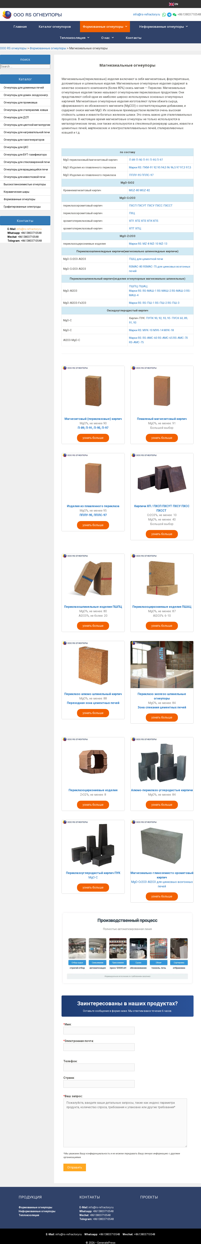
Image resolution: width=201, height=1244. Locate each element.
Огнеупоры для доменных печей (24, 87)
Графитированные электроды (22, 206)
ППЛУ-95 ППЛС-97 (141, 175)
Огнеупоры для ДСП (16, 117)
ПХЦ (132, 213)
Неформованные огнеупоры (165, 26)
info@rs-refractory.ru (146, 14)
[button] (126, 26)
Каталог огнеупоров (55, 26)
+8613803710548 (31, 232)
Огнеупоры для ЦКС (16, 147)
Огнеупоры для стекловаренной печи (27, 162)
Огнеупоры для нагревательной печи (27, 132)
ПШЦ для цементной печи (146, 259)
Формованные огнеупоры (106, 26)
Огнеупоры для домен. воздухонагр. (26, 95)
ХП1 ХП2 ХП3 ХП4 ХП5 (144, 220)
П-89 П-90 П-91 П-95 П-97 (146, 159)
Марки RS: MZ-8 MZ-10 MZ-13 (148, 243)
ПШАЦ (143, 286)
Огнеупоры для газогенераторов (24, 139)
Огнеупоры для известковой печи (24, 176)
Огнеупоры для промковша (20, 102)
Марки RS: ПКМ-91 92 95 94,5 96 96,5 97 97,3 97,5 (160, 167)
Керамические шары (16, 191)
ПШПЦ (133, 286)
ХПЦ (138, 228)
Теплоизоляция (76, 37)
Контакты (133, 38)
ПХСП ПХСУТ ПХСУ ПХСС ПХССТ (151, 205)
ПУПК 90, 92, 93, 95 (158, 318)
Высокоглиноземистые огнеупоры (25, 184)
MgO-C (93, 877)
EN (173, 4)
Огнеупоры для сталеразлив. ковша (26, 109)
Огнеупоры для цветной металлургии (27, 124)
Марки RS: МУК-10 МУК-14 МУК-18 (151, 330)
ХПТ (131, 228)
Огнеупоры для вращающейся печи (26, 169)
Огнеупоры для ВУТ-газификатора (25, 154)
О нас (109, 37)
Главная (20, 26)
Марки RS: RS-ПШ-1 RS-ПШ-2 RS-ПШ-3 (154, 303)
